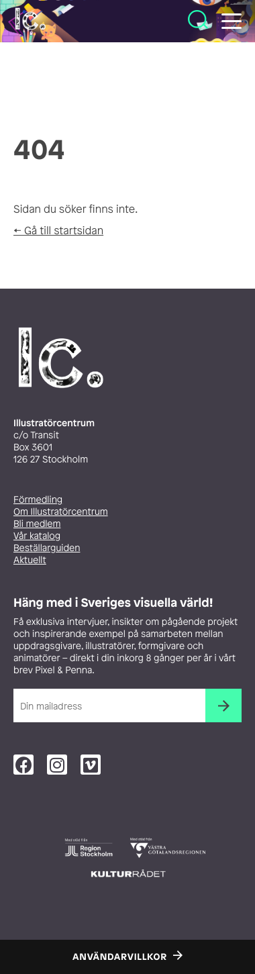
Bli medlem (36, 524)
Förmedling (37, 499)
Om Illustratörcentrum (60, 511)
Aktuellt (29, 560)
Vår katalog (36, 536)
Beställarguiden (46, 548)
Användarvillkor (119, 957)
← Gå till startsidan (58, 230)
